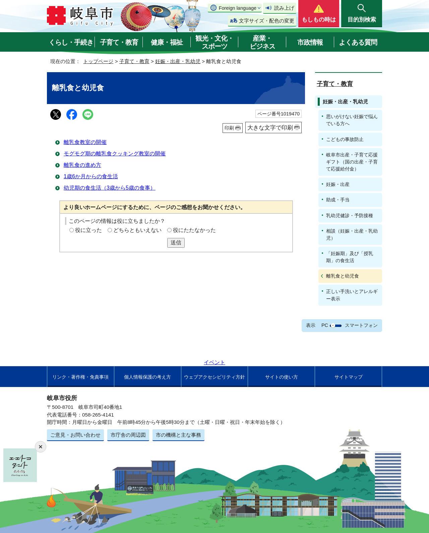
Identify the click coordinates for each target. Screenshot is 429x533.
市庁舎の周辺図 (128, 435)
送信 (176, 242)
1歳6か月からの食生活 (91, 176)
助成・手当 (338, 199)
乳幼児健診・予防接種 (349, 215)
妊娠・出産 (338, 184)
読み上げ (284, 8)
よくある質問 (358, 42)
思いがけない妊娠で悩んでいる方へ (352, 120)
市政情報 (310, 42)
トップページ (98, 61)
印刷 (229, 128)
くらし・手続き (71, 42)
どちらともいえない (137, 230)
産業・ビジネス (262, 42)
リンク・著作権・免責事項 (80, 377)
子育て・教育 (119, 42)
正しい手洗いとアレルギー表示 (352, 295)
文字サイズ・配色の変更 (266, 20)
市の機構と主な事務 (178, 435)
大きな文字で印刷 (270, 127)
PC (324, 325)
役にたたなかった (194, 230)
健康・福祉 (167, 42)
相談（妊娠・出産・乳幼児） (352, 234)
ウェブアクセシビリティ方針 (214, 377)
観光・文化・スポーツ (214, 42)
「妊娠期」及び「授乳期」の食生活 (349, 257)
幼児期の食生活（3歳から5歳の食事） (110, 188)
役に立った (88, 230)
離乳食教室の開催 (85, 142)
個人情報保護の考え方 (147, 377)
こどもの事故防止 (345, 139)
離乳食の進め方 (82, 165)
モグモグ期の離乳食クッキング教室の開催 (115, 153)
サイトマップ (348, 377)
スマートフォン (361, 325)
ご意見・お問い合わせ (75, 435)
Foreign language (237, 8)
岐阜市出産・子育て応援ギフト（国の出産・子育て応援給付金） (352, 162)
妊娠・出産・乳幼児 (177, 61)
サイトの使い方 (281, 377)
